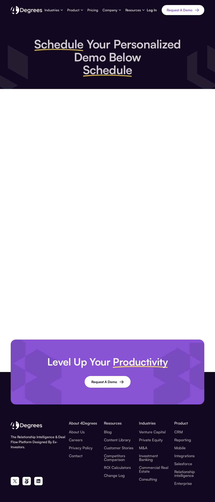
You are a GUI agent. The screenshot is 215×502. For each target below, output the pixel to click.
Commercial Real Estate (153, 469)
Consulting (148, 479)
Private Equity (151, 440)
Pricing (92, 10)
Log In (152, 10)
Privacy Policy (81, 448)
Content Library (117, 440)
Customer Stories (118, 448)
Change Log (114, 475)
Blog (108, 432)
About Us (77, 432)
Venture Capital (152, 432)
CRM (178, 432)
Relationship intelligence (184, 473)
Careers (76, 440)
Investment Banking (148, 457)
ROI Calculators (117, 467)
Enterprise (183, 483)
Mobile (180, 448)
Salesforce (183, 464)
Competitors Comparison (114, 457)
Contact (76, 456)
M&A (143, 448)
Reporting (182, 440)
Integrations (184, 456)
